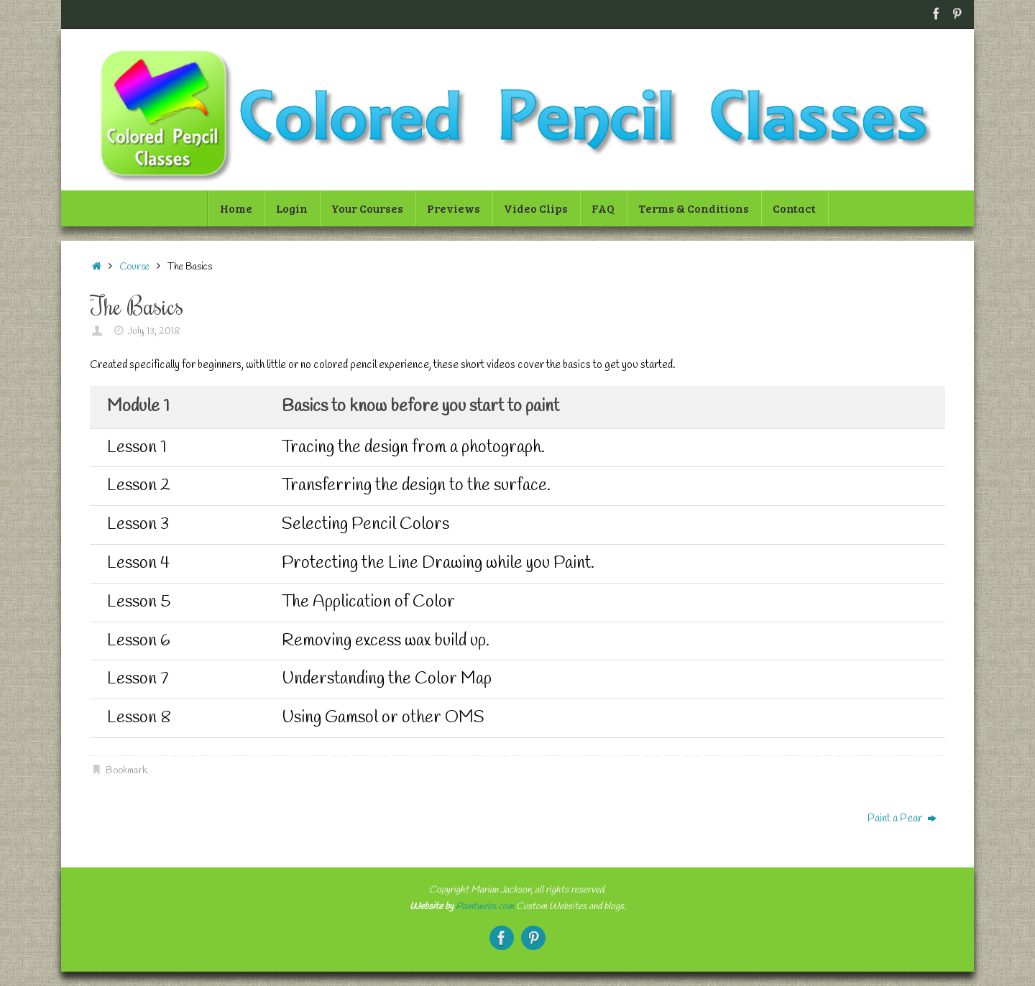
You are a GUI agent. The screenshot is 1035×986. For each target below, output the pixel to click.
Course (134, 266)
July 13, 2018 (154, 331)
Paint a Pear (902, 818)
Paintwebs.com (485, 906)
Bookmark (126, 770)
